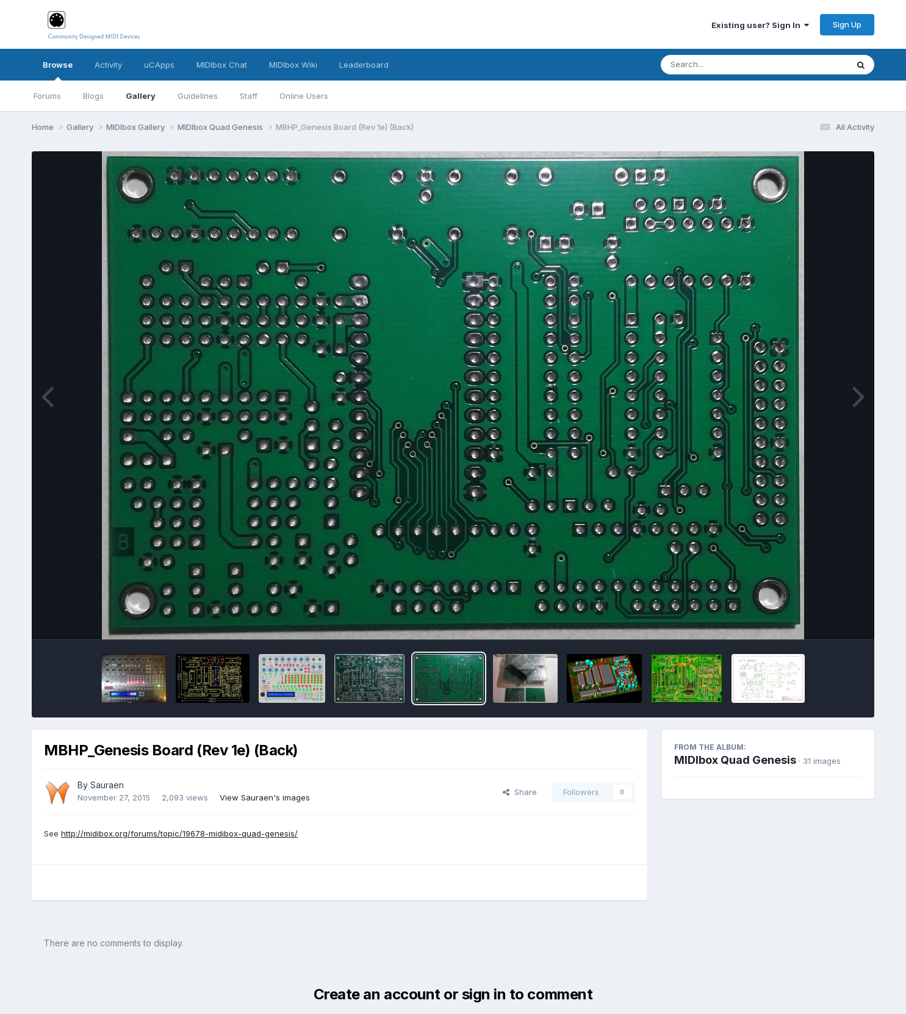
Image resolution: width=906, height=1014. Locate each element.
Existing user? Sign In (760, 25)
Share (520, 792)
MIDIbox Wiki (293, 65)
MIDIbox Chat (221, 65)
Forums (47, 96)
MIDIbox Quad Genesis (735, 759)
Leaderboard (364, 65)
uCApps (159, 65)
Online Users (303, 96)
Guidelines (198, 96)
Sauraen (107, 785)
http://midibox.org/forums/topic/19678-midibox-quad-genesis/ (179, 833)
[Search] (721, 64)
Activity (108, 65)
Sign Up (847, 24)
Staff (248, 96)
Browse (58, 70)
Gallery (141, 96)
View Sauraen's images (265, 797)
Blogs (93, 96)
